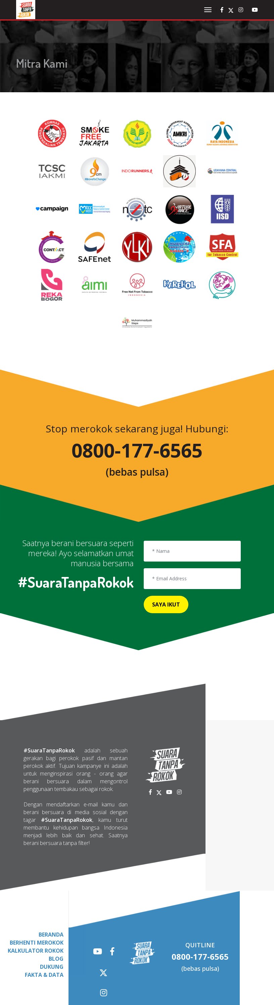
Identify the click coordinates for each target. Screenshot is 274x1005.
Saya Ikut (164, 565)
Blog (56, 920)
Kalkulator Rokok (35, 912)
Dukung (51, 928)
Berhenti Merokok (36, 904)
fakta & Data (44, 936)
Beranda (51, 896)
